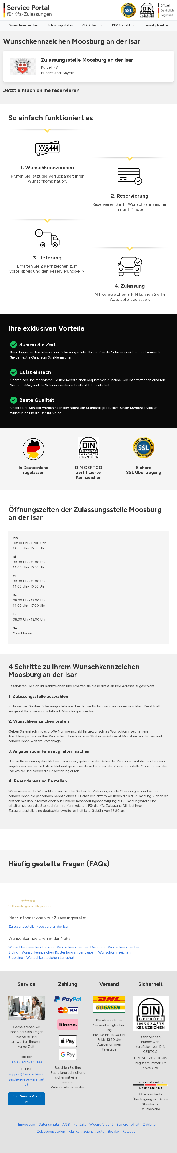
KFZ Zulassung (92, 25)
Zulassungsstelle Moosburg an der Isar (38, 926)
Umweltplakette (156, 25)
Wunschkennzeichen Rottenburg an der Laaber (58, 952)
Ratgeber (129, 1131)
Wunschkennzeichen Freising (31, 947)
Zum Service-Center (26, 1099)
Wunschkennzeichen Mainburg (81, 947)
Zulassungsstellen (60, 25)
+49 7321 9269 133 (26, 1062)
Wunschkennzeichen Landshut (50, 957)
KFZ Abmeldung (123, 25)
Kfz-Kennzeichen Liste (86, 1131)
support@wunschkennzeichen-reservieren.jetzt (26, 1079)
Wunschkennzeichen (24, 25)
